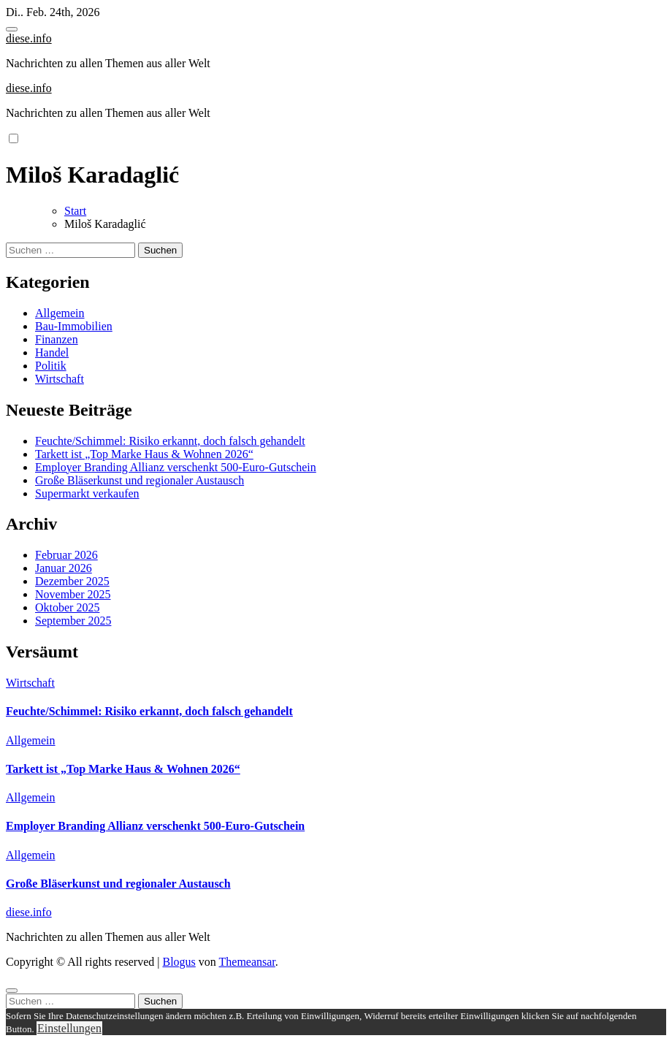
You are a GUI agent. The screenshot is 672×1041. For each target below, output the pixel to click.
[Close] (12, 990)
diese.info (29, 38)
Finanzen (56, 339)
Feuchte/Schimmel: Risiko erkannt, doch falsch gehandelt (170, 441)
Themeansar (247, 962)
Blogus (178, 962)
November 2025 (73, 594)
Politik (50, 365)
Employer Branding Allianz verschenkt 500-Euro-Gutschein (175, 467)
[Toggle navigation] (12, 29)
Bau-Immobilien (73, 326)
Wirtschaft (59, 379)
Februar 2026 (66, 555)
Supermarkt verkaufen (87, 493)
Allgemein (60, 313)
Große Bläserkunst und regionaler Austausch (139, 480)
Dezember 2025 (72, 581)
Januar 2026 (63, 568)
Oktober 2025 (67, 607)
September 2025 (73, 620)
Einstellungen (69, 1028)
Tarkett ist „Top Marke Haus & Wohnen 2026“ (144, 454)
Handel (52, 352)
